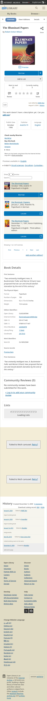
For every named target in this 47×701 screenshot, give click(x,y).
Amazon (8, 147)
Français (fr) (8, 638)
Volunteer (7, 569)
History (42, 105)
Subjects (27, 575)
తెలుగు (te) (7, 659)
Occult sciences (17, 165)
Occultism (29, 165)
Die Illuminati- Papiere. (20, 202)
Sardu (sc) (7, 656)
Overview (10, 19)
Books (26, 569)
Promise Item (9, 352)
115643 (21, 330)
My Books (11, 13)
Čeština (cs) (8, 626)
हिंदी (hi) (6, 641)
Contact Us (28, 598)
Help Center (28, 595)
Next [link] (31, 250)
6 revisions (38, 504)
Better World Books (12, 144)
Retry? (35, 444)
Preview (25, 67)
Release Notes (29, 607)
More (8, 150)
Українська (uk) (9, 662)
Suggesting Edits (30, 601)
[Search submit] (36, 7)
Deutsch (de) (8, 629)
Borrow (21, 73)
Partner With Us (10, 572)
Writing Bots (8, 604)
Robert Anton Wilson (13, 32)
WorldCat (8, 138)
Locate (23, 213)
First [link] (9, 250)
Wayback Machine (16, 693)
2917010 (22, 334)
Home (26, 566)
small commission (17, 155)
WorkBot (24, 528)
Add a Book (28, 604)
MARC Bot (41, 103)
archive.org (11, 696)
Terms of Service (10, 581)
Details (36, 19)
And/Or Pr (24, 125)
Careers (7, 575)
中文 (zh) (7, 665)
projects (15, 691)
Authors (27, 572)
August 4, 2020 (8, 519)
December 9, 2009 (9, 545)
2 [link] (26, 250)
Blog (5, 578)
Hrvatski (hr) (8, 644)
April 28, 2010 (8, 537)
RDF (38, 507)
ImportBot (24, 519)
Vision (6, 566)
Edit (5, 105)
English (38, 125)
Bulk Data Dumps (10, 601)
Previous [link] (17, 250)
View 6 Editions (24, 19)
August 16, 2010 (8, 528)
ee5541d (40, 676)
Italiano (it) (8, 647)
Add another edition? (34, 255)
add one (6, 115)
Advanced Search (30, 581)
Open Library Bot (25, 537)
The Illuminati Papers (20, 183)
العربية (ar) (7, 623)
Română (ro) (8, 653)
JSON (42, 507)
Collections (28, 578)
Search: (18, 178)
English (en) (8, 632)
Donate (25, 2)
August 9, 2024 (8, 511)
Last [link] (37, 250)
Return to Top (29, 584)
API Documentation (11, 598)
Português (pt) (9, 650)
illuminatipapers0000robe (28, 317)
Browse (31, 13)
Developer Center (10, 595)
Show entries (11, 174)
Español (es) (8, 635)
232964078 (23, 327)
